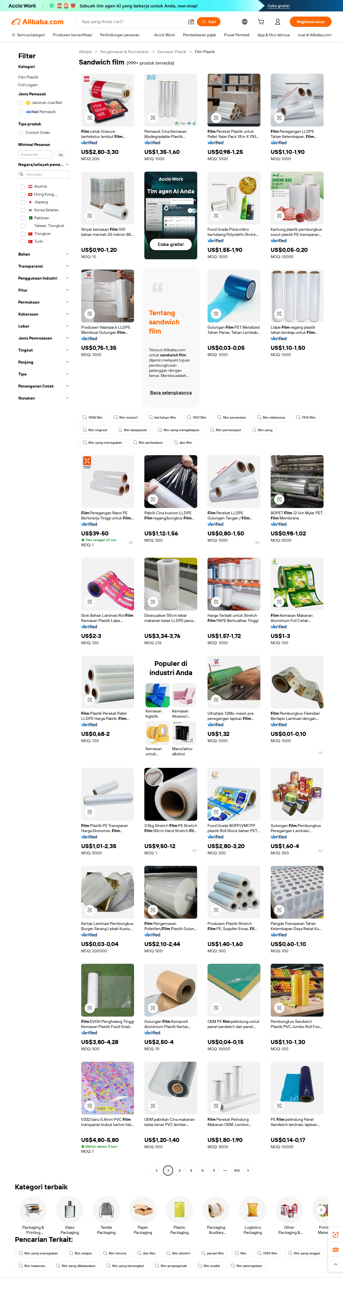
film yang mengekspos (178, 430)
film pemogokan (246, 1266)
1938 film (93, 417)
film (240, 1253)
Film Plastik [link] (205, 51)
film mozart (125, 417)
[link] (335, 1234)
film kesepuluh (132, 430)
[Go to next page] (248, 1170)
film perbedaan (148, 442)
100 (237, 1170)
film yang (262, 430)
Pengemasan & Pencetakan (124, 51)
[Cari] (208, 21)
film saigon (80, 1253)
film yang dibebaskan (75, 1266)
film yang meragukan (102, 442)
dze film (183, 442)
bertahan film (162, 417)
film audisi (209, 1266)
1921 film (196, 417)
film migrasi (95, 430)
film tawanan (32, 1266)
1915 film (306, 417)
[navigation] (43, 612)
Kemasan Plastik (171, 51)
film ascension (231, 417)
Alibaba (85, 51)
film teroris (114, 1253)
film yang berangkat (125, 1266)
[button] (191, 21)
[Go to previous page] (156, 1170)
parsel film (212, 1253)
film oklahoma (271, 417)
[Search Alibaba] (132, 22)
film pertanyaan (225, 430)
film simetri (178, 1253)
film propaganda (171, 1266)
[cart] (262, 22)
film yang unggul (304, 1253)
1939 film (267, 1253)
